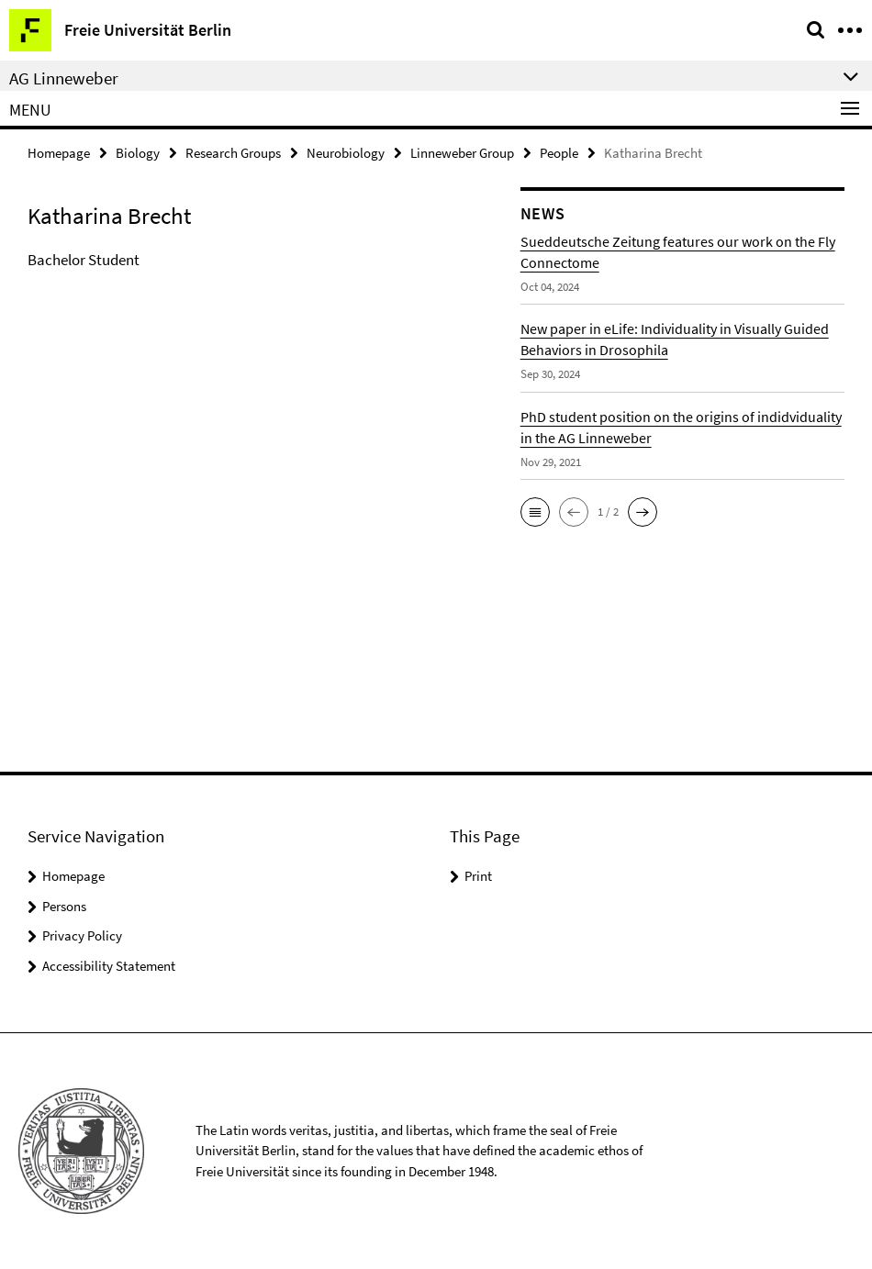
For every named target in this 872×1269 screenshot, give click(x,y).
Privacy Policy (82, 935)
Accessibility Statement (108, 965)
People (559, 152)
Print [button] (478, 876)
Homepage (59, 152)
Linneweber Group (462, 152)
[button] (535, 512)
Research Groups (233, 152)
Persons (64, 906)
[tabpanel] (260, 261)
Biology (138, 152)
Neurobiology (346, 152)
